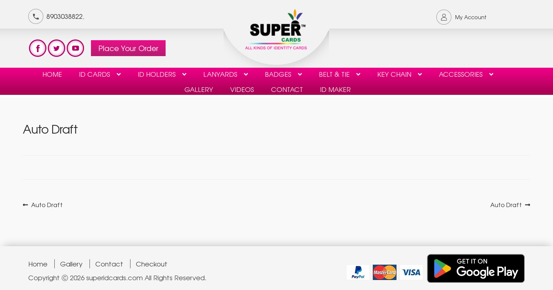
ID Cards (94, 74)
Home (52, 74)
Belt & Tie (334, 74)
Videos (242, 89)
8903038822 (64, 16)
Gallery (198, 89)
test (37, 48)
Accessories (461, 74)
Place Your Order (128, 48)
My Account (470, 17)
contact (287, 89)
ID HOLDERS (157, 74)
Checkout (151, 263)
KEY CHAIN (394, 74)
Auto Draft (47, 204)
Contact (109, 263)
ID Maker (335, 89)
